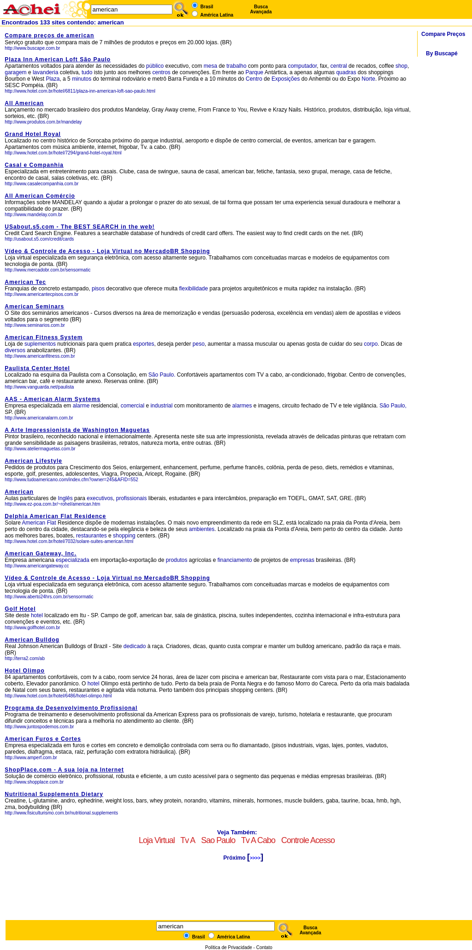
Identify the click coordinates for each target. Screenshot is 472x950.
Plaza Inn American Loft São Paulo (58, 59)
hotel (37, 615)
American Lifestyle (33, 461)
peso (199, 344)
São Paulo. (162, 375)
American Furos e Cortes (43, 739)
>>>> (255, 858)
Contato (264, 947)
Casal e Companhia (34, 165)
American (19, 492)
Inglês (65, 498)
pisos (98, 288)
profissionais (131, 498)
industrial (161, 405)
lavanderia (45, 72)
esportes (143, 344)
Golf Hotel (20, 609)
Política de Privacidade (228, 947)
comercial (132, 405)
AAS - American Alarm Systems (52, 399)
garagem (15, 72)
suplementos (40, 344)
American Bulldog (32, 640)
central (338, 66)
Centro (254, 79)
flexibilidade (193, 288)
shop (401, 66)
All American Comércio (40, 196)
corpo (371, 344)
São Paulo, (393, 405)
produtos (177, 560)
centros (161, 72)
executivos (100, 498)
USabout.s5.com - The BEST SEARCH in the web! (79, 227)
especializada (72, 560)
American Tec (25, 282)
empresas (302, 560)
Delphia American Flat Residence (55, 516)
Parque (255, 72)
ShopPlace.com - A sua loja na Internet (64, 770)
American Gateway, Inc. (41, 553)
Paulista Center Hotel (37, 368)
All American (24, 103)
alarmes (242, 405)
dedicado (135, 646)
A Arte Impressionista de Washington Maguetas (77, 430)
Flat (51, 522)
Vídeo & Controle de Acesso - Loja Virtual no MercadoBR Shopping (107, 251)
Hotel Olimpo (25, 670)
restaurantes (91, 535)
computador (302, 66)
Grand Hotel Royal (33, 134)
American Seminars (34, 306)
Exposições (285, 79)
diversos (15, 350)
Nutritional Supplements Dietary (54, 794)
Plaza (52, 79)
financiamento (235, 560)
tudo (87, 72)
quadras (346, 72)
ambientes (201, 529)
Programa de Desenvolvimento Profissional (71, 708)
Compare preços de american (49, 35)
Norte (368, 79)
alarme (81, 405)
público (155, 66)
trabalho (236, 66)
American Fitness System (44, 337)
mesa (210, 66)
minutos (81, 79)
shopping (124, 535)
